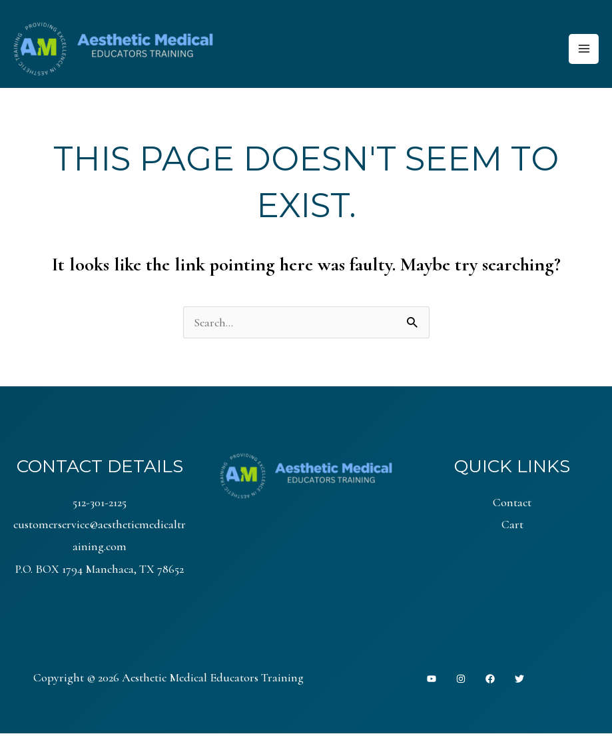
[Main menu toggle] (584, 49)
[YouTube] (431, 679)
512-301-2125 (100, 502)
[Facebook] (490, 679)
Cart (512, 524)
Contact (512, 502)
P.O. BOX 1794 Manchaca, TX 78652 (99, 569)
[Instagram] (460, 679)
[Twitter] (519, 679)
